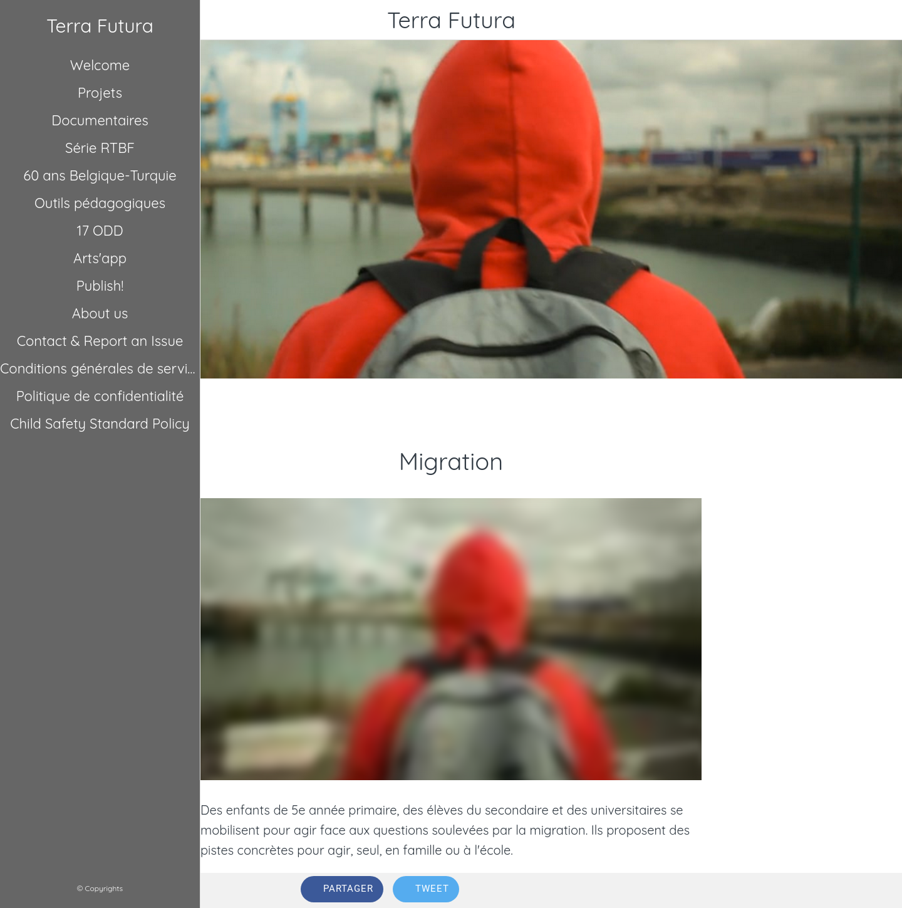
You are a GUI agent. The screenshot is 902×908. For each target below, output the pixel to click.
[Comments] (787, 890)
